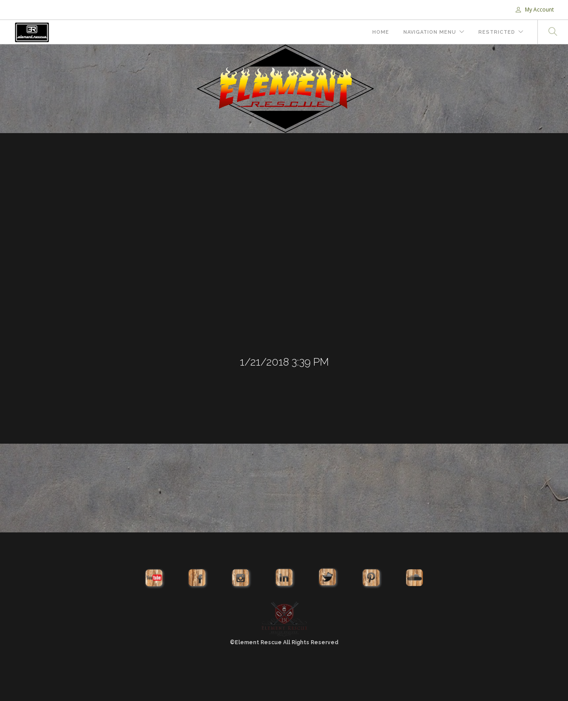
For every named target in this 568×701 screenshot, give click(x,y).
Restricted (496, 32)
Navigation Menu (429, 32)
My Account (535, 9)
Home (380, 32)
